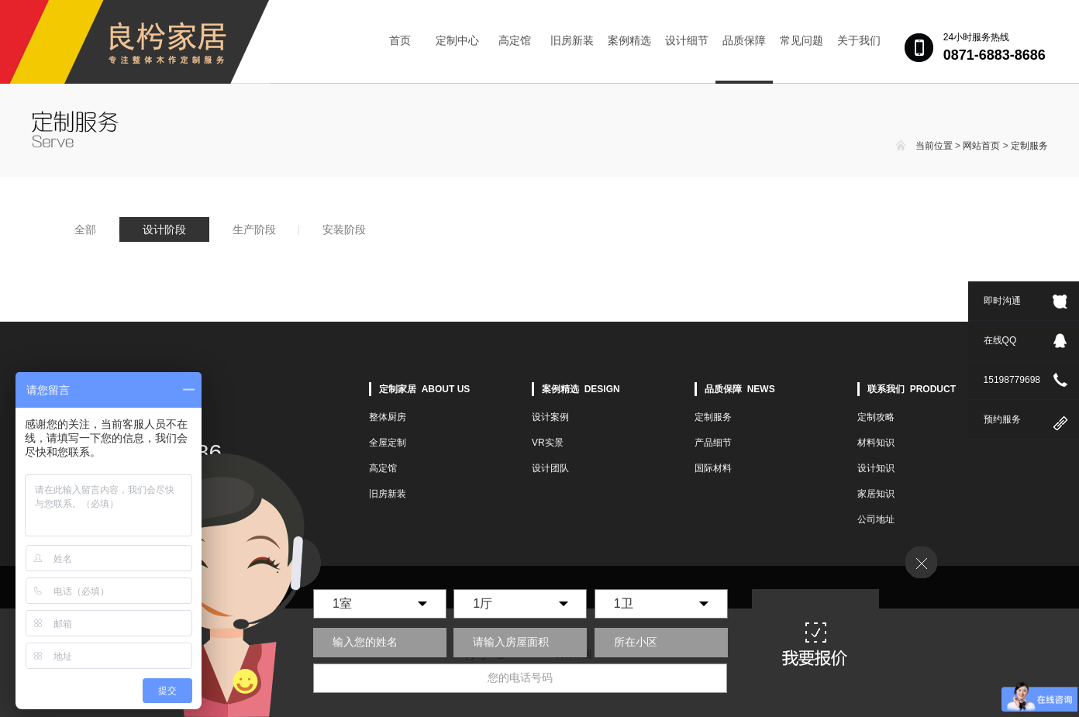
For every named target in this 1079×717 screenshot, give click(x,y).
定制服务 (1029, 145)
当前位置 (934, 145)
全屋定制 (387, 442)
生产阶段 (254, 229)
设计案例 (550, 417)
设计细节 (686, 40)
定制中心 (457, 40)
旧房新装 (572, 40)
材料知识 (876, 442)
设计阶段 (164, 229)
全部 (85, 229)
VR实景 (548, 442)
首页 (400, 40)
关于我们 (859, 40)
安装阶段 (344, 229)
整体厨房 (387, 417)
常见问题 (801, 40)
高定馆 (514, 40)
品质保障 (744, 40)
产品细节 (713, 442)
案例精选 (629, 40)
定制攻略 (876, 417)
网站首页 (981, 145)
